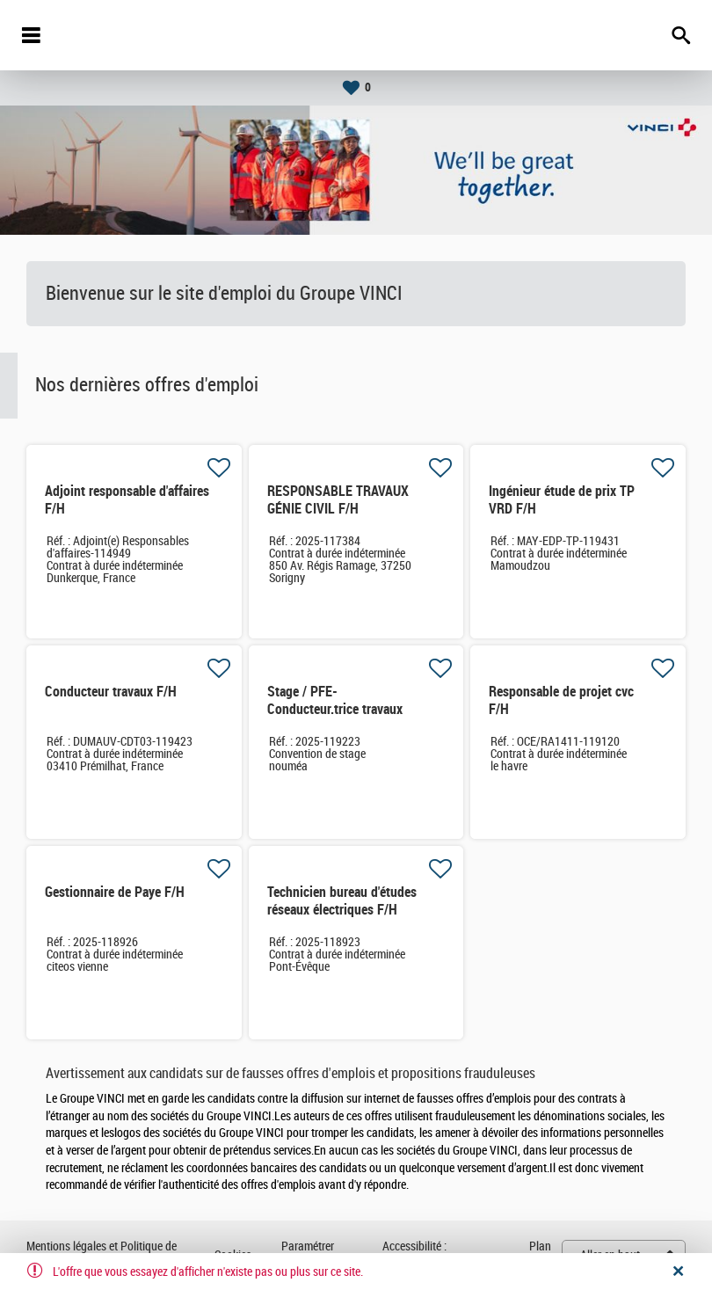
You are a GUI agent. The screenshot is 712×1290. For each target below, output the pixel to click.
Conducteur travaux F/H (111, 691)
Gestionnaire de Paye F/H (115, 892)
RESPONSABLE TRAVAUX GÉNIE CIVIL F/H (338, 500)
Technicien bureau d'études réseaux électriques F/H (342, 901)
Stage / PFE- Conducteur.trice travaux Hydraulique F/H (335, 709)
